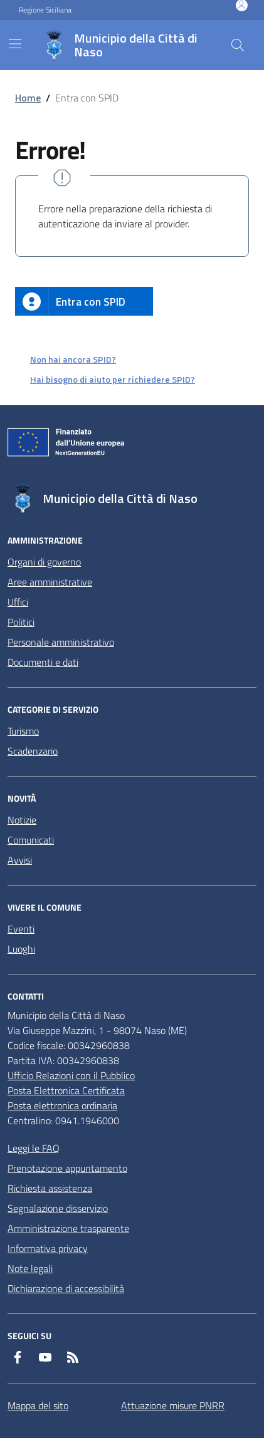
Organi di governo (44, 561)
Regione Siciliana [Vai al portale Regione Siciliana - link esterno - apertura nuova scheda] (45, 10)
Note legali (30, 1268)
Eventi (21, 928)
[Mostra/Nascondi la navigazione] (15, 43)
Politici (21, 621)
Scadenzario (33, 750)
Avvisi (20, 859)
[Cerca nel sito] (237, 45)
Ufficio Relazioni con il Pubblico (71, 1075)
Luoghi (21, 948)
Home (28, 97)
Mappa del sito (38, 1405)
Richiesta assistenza (50, 1188)
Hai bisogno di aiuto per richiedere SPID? (112, 379)
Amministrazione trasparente (68, 1228)
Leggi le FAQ (34, 1148)
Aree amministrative (50, 581)
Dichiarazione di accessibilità (66, 1288)
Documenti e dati (43, 662)
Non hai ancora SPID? (73, 359)
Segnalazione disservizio (58, 1208)
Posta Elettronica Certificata (66, 1090)
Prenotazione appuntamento (67, 1168)
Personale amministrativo (61, 641)
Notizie (22, 819)
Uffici (18, 601)
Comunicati (31, 839)
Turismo (23, 730)
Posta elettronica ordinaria (62, 1105)
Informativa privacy (48, 1248)
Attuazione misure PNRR (172, 1405)
